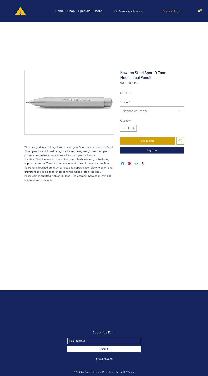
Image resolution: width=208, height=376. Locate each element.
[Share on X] (143, 163)
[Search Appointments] (134, 11)
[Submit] (104, 349)
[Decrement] (123, 128)
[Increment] (133, 128)
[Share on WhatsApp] (136, 163)
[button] (200, 10)
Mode (125, 102)
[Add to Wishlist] (180, 141)
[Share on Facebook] (122, 163)
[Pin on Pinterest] (129, 163)
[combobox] (152, 111)
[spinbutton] (128, 128)
